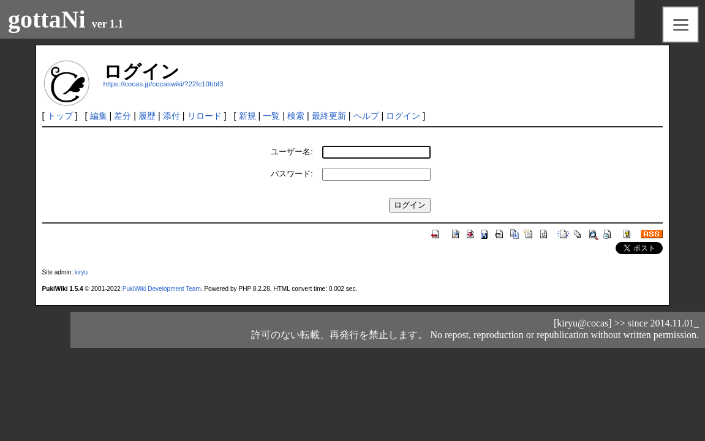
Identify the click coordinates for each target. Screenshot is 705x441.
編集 (98, 116)
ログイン (403, 116)
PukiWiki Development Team (162, 288)
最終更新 (329, 116)
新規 (247, 116)
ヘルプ (366, 116)
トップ (60, 116)
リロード (204, 116)
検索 (295, 116)
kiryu (81, 272)
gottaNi (47, 19)
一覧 (271, 116)
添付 (171, 116)
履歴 (147, 116)
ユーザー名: (292, 151)
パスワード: (292, 173)
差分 (122, 116)
